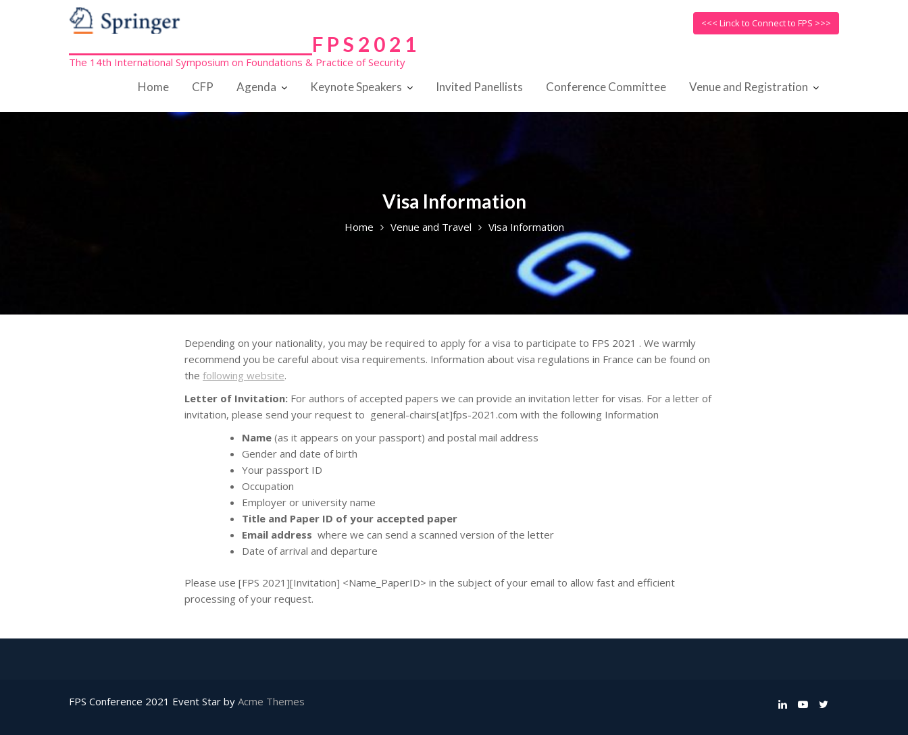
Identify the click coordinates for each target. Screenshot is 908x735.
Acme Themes (271, 701)
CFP (202, 87)
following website (243, 375)
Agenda (256, 87)
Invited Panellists (479, 87)
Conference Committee (606, 87)
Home (153, 87)
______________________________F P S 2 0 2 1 (242, 44)
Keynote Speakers (356, 87)
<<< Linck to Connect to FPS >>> (766, 23)
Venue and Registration (748, 87)
